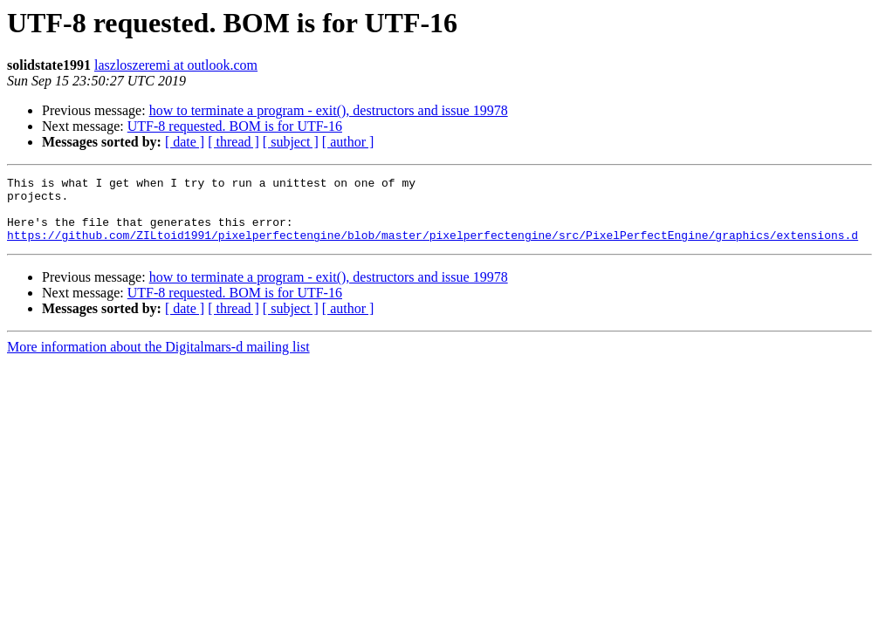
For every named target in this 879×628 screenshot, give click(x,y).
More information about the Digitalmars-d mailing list (158, 359)
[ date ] (184, 141)
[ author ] (348, 141)
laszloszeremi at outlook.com (176, 65)
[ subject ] (291, 141)
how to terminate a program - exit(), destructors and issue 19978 (328, 110)
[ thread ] (233, 141)
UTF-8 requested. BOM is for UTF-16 (234, 126)
